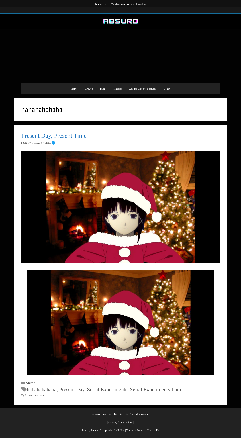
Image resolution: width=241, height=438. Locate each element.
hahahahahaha (42, 389)
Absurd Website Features (142, 88)
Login (167, 88)
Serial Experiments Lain (155, 389)
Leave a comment (34, 395)
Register (117, 88)
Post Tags (107, 413)
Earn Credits (121, 413)
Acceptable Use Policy (112, 430)
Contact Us (153, 430)
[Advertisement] (120, 55)
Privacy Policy (90, 430)
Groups (89, 88)
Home (74, 88)
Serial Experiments (107, 389)
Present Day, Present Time (54, 135)
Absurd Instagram (139, 413)
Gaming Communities (120, 422)
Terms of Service (135, 430)
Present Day (72, 389)
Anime (30, 383)
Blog (102, 88)
